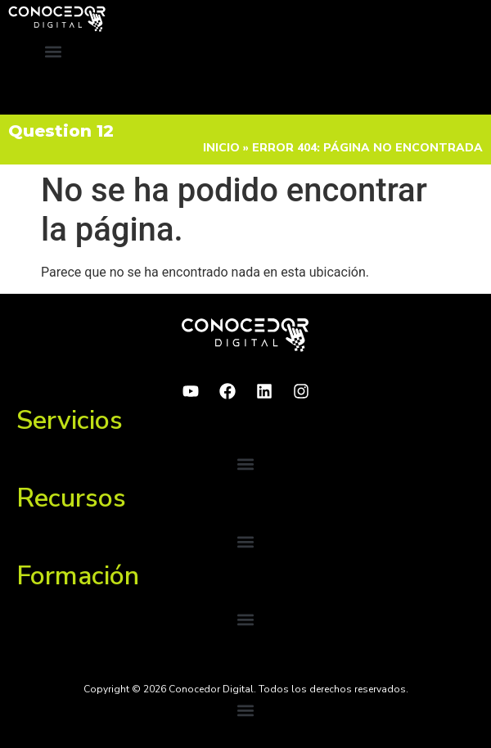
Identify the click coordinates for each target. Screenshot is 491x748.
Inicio (221, 147)
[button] (53, 51)
